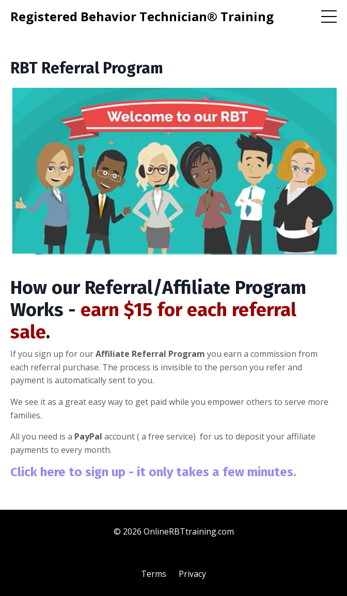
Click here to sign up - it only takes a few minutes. (153, 472)
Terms (153, 573)
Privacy (192, 573)
